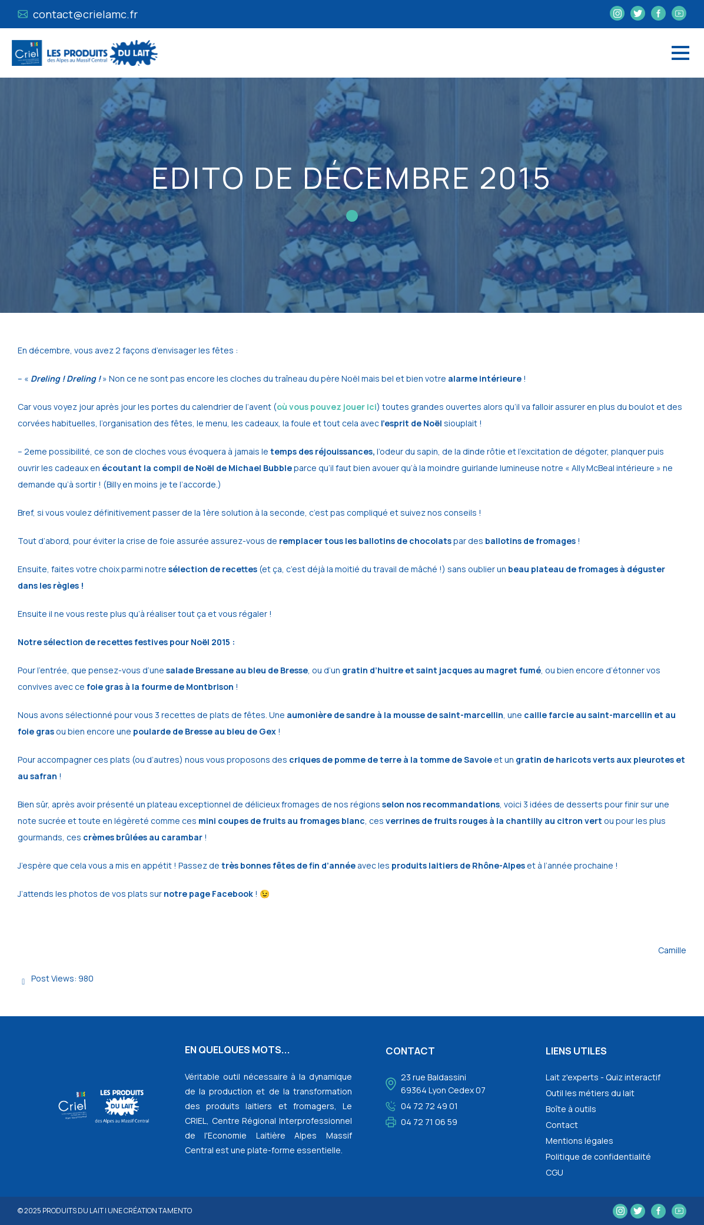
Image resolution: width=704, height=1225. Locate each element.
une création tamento (150, 1211)
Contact (562, 1124)
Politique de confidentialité (598, 1156)
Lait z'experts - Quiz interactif (603, 1077)
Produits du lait (73, 1211)
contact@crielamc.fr (78, 14)
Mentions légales (579, 1140)
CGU (554, 1172)
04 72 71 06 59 (429, 1121)
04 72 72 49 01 (429, 1105)
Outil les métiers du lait (590, 1093)
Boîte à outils (571, 1108)
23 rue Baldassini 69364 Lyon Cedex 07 (443, 1084)
